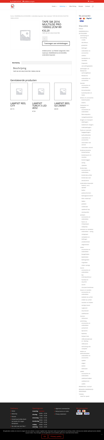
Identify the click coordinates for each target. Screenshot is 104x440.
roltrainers (85, 318)
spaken (84, 360)
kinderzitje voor (86, 178)
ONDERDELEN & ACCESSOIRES (23, 16)
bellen (83, 190)
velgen (83, 363)
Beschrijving (16, 63)
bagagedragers (86, 132)
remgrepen (85, 234)
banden (82, 83)
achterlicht (85, 328)
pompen (82, 215)
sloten (82, 247)
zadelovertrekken (87, 378)
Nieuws (81, 6)
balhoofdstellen (86, 135)
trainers (82, 316)
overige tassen (86, 305)
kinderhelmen (86, 152)
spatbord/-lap (86, 209)
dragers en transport (86, 120)
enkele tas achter (87, 300)
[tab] (16, 62)
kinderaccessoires (85, 150)
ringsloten (85, 262)
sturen (82, 268)
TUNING (81, 394)
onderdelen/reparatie (37, 16)
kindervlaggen (86, 160)
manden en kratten (87, 302)
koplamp (84, 333)
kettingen (84, 48)
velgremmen (85, 244)
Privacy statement (61, 414)
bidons (84, 102)
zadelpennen (85, 381)
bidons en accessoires (86, 98)
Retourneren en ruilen (62, 411)
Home (54, 6)
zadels (82, 371)
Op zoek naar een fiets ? (19, 426)
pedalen (84, 204)
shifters (84, 55)
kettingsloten (85, 260)
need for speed (84, 396)
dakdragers (85, 122)
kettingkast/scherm (87, 196)
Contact (87, 6)
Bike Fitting (72, 6)
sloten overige (86, 265)
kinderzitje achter (87, 175)
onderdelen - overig (87, 231)
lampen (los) (85, 336)
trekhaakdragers (86, 127)
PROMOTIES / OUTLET (85, 386)
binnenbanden (86, 90)
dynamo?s (84, 331)
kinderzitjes (83, 168)
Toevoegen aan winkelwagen (56, 43)
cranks (83, 40)
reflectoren (85, 344)
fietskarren (85, 75)
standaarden (85, 212)
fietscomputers (86, 114)
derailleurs (85, 42)
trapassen (84, 63)
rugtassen (84, 308)
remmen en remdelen (86, 229)
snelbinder (85, 206)
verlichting (83, 321)
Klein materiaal (48, 16)
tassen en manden (85, 290)
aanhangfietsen (86, 73)
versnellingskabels (87, 66)
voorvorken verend (87, 147)
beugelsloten (85, 254)
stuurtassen (85, 311)
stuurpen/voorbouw (87, 287)
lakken (83, 201)
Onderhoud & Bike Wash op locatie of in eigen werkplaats (19, 421)
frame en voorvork (85, 130)
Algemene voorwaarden (63, 408)
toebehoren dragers (87, 125)
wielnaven (85, 368)
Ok (44, 436)
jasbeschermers (86, 193)
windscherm (85, 180)
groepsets (84, 45)
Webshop (62, 6)
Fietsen (81, 28)
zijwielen (84, 165)
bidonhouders (86, 100)
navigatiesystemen (87, 117)
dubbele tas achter (87, 297)
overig (83, 163)
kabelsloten (85, 257)
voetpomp (84, 227)
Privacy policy (56, 436)
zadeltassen (85, 313)
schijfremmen (86, 242)
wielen (83, 366)
